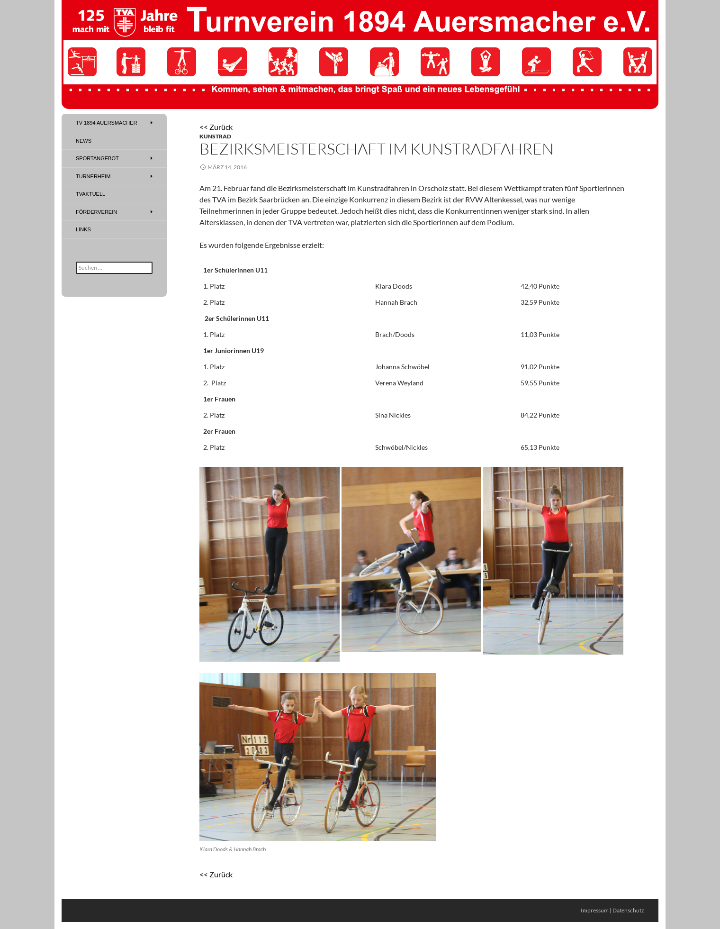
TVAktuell (90, 194)
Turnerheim (93, 176)
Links (83, 229)
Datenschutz (628, 910)
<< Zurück (216, 126)
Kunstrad (215, 136)
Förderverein (96, 212)
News (83, 141)
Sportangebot (97, 158)
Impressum (595, 910)
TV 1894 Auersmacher (106, 123)
